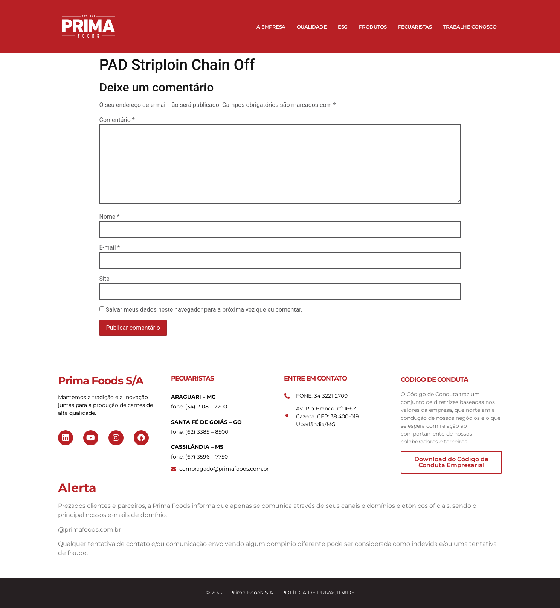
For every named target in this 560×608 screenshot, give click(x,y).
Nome (109, 217)
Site (104, 279)
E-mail (109, 248)
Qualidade (312, 27)
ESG (343, 27)
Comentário (117, 120)
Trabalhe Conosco (469, 27)
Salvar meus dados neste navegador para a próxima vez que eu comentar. (203, 310)
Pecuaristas (415, 27)
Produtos (373, 27)
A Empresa (270, 27)
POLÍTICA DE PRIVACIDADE (318, 592)
